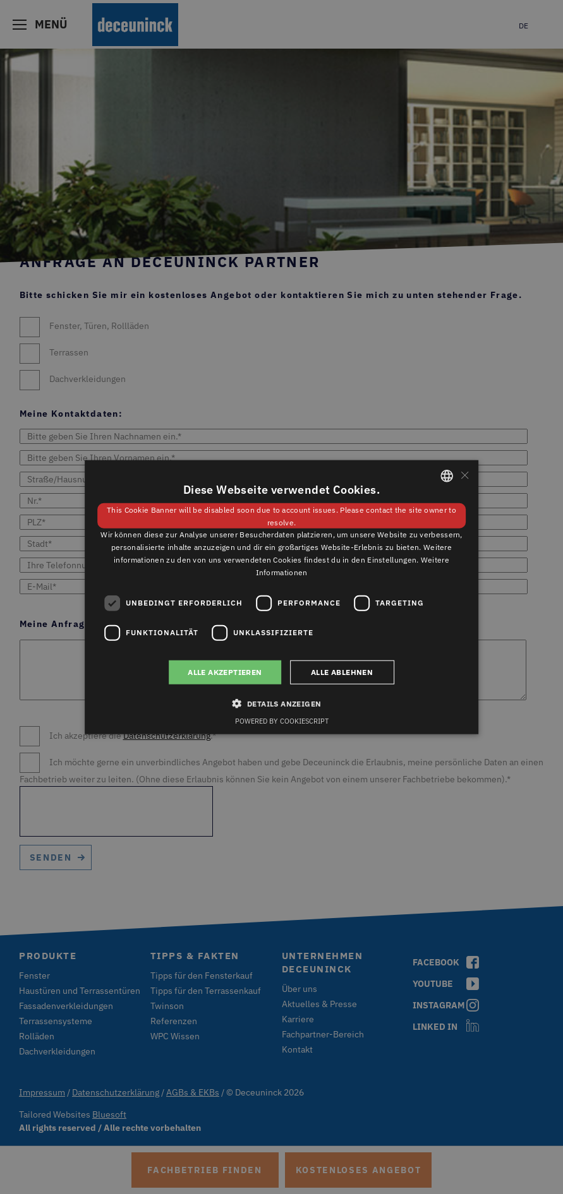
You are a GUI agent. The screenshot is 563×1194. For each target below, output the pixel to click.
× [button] (464, 475)
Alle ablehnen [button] (342, 671)
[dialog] (281, 597)
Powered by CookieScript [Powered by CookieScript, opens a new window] (282, 721)
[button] (282, 703)
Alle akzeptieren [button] (225, 671)
